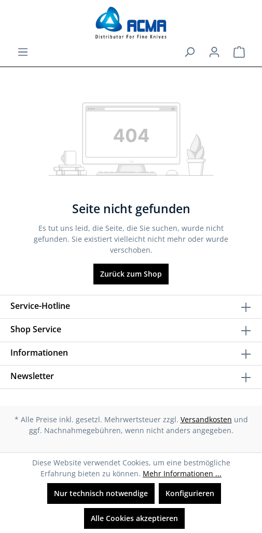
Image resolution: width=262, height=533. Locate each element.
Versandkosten (206, 419)
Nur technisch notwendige (101, 493)
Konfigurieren (190, 493)
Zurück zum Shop (131, 274)
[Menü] (22, 52)
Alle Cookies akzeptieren (134, 518)
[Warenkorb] (239, 52)
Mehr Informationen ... (182, 473)
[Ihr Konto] (214, 52)
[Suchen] (189, 52)
